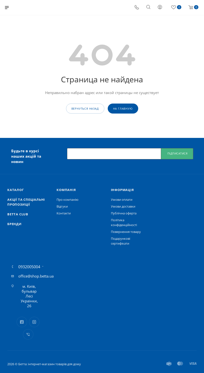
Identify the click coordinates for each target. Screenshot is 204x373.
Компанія (66, 190)
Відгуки (62, 206)
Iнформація (122, 190)
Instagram (34, 322)
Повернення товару (126, 232)
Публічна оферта (123, 213)
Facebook (22, 322)
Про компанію (67, 199)
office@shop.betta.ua (36, 276)
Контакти (64, 213)
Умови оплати (121, 199)
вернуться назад (85, 108)
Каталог (15, 190)
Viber (28, 334)
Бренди (14, 224)
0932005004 (29, 267)
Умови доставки (123, 206)
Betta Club (17, 214)
